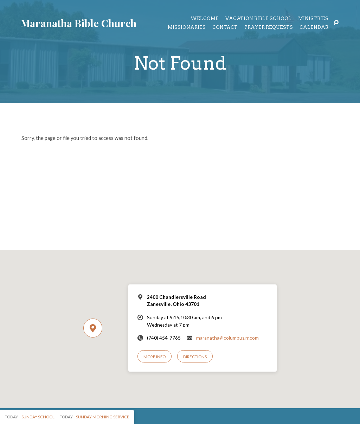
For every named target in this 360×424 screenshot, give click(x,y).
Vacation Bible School (258, 19)
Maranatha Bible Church (78, 23)
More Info (154, 356)
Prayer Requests (268, 27)
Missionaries (187, 27)
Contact (225, 27)
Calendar (314, 27)
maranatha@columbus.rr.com (227, 338)
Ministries (313, 19)
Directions (195, 356)
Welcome (205, 19)
